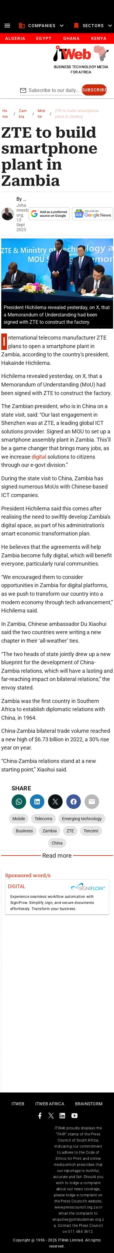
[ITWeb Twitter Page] (51, 1116)
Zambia (23, 114)
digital (39, 457)
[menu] (7, 25)
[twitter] (55, 801)
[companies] (42, 25)
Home (5, 114)
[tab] (15, 38)
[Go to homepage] (81, 59)
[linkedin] (37, 801)
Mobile (41, 114)
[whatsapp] (19, 801)
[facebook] (73, 801)
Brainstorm (89, 1103)
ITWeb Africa (49, 1103)
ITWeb (18, 1103)
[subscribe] (94, 89)
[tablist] (57, 38)
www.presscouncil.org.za (76, 1207)
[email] (92, 801)
